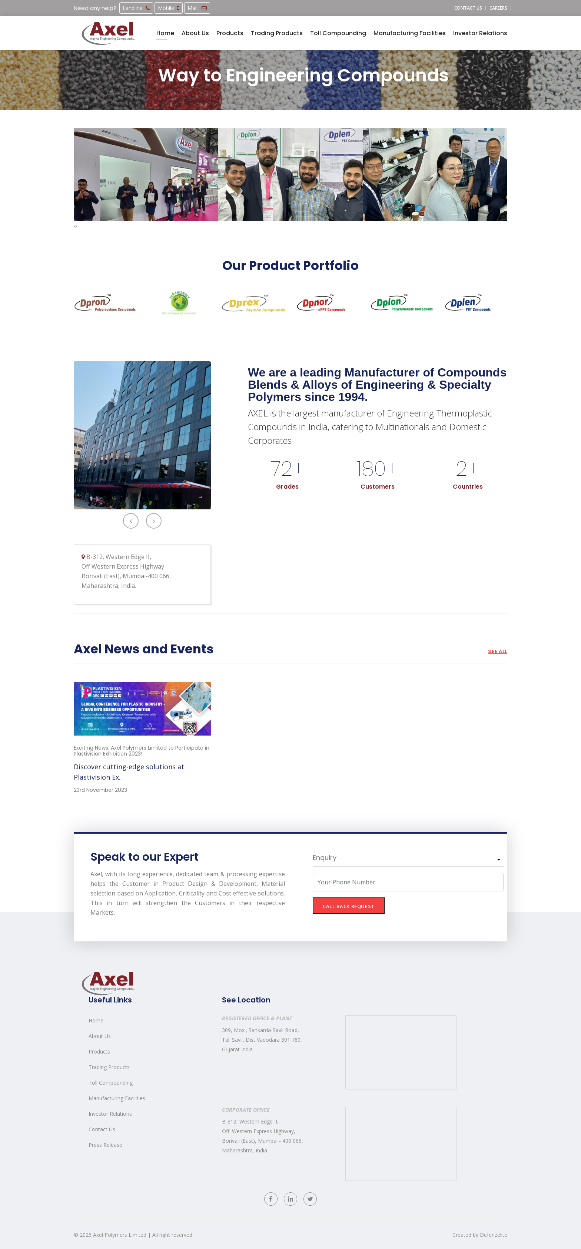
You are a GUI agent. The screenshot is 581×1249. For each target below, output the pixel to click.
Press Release (105, 1144)
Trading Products (109, 1067)
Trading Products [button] (277, 33)
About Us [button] (195, 33)
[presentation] (75, 226)
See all (497, 651)
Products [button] (229, 33)
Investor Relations (110, 1113)
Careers (498, 8)
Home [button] (165, 33)
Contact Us (102, 1129)
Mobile (168, 7)
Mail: (197, 7)
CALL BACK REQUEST (349, 906)
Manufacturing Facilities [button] (410, 33)
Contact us (468, 8)
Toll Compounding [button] (338, 33)
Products (99, 1051)
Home (96, 1020)
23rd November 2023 (100, 790)
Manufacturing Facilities (117, 1098)
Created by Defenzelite (479, 1234)
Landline (136, 7)
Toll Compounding (111, 1082)
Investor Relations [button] (480, 33)
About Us (100, 1035)
